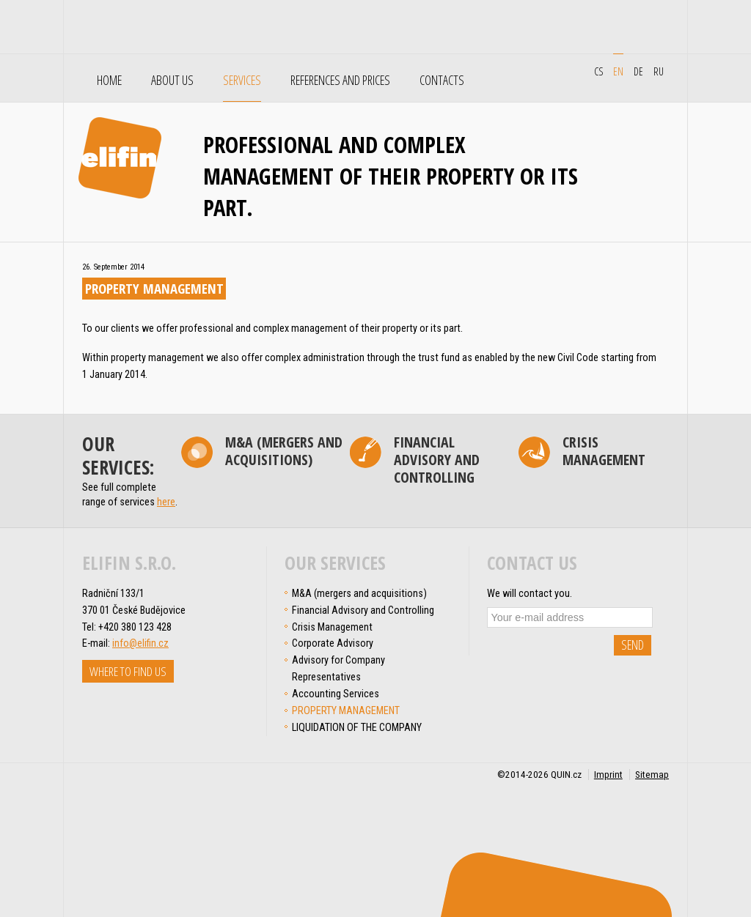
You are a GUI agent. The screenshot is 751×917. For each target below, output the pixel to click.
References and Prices (340, 81)
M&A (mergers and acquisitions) (283, 452)
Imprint (608, 774)
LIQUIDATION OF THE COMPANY (357, 727)
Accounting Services (335, 693)
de (638, 71)
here (166, 502)
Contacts (442, 81)
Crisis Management (604, 452)
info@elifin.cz (140, 643)
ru (658, 71)
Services (242, 81)
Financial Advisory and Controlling (437, 460)
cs (598, 71)
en (618, 71)
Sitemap (652, 774)
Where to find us (127, 671)
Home (109, 81)
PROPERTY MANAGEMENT (346, 710)
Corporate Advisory (332, 643)
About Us (172, 81)
